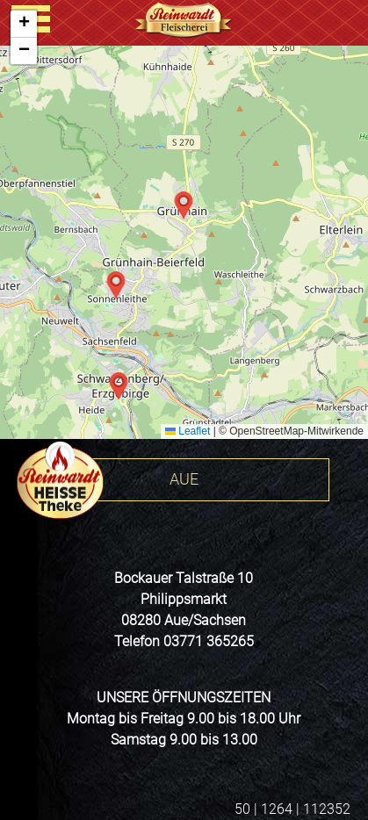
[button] (184, 205)
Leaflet (187, 431)
